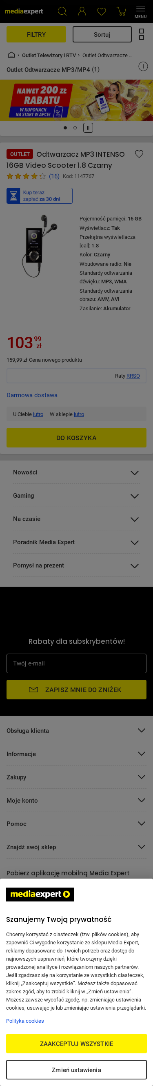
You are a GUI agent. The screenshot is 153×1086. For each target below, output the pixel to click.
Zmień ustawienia (76, 1070)
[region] (76, 982)
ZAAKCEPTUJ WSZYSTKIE (76, 1043)
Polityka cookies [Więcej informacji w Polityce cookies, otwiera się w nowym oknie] (25, 1020)
